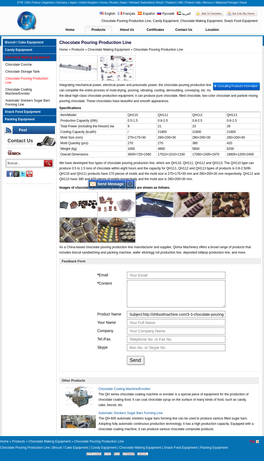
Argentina (48, 2)
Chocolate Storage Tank (22, 71)
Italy (198, 2)
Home (69, 30)
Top (252, 441)
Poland (189, 2)
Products (98, 30)
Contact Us (183, 30)
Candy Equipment (18, 50)
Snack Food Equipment (23, 112)
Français (126, 14)
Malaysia (220, 2)
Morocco (208, 2)
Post (23, 130)
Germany (61, 2)
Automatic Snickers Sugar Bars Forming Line (27, 102)
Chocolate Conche (18, 64)
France (36, 2)
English (108, 14)
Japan (73, 2)
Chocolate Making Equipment (27, 57)
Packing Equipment (20, 119)
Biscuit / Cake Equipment (24, 42)
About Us (127, 30)
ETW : (21, 2)
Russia (113, 2)
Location (212, 30)
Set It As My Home (243, 13)
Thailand (170, 2)
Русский (165, 14)
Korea (104, 2)
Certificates (155, 30)
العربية (184, 14)
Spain (123, 2)
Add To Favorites (211, 13)
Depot (243, 2)
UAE (180, 2)
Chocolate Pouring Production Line (26, 80)
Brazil (159, 2)
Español (146, 14)
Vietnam (134, 2)
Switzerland (147, 2)
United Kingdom (88, 2)
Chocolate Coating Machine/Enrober (18, 91)
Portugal (232, 2)
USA (27, 2)
